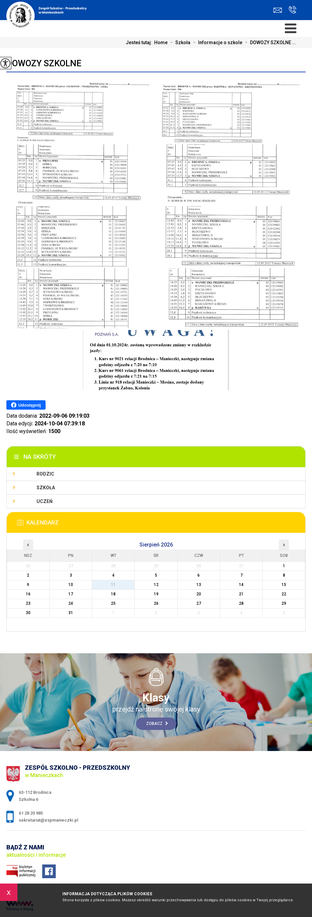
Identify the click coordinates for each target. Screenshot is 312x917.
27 (198, 603)
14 (241, 584)
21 (241, 594)
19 (156, 594)
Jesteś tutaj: (140, 42)
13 (198, 584)
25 (113, 603)
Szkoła (179, 42)
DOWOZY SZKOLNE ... (269, 42)
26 (156, 603)
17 (70, 594)
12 (156, 584)
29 (284, 603)
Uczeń (45, 501)
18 (113, 594)
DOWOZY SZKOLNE (43, 63)
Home (161, 42)
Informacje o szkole (216, 42)
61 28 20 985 (292, 9)
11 (113, 584)
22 (284, 594)
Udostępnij (26, 405)
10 (70, 584)
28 (241, 603)
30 (28, 612)
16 (28, 594)
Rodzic (45, 474)
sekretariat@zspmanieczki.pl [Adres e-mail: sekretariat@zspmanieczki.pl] (48, 820)
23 (28, 603)
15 (284, 584)
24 (70, 603)
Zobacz (157, 723)
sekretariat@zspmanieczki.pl (277, 10)
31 (70, 612)
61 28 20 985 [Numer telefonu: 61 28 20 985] (31, 813)
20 (198, 594)
